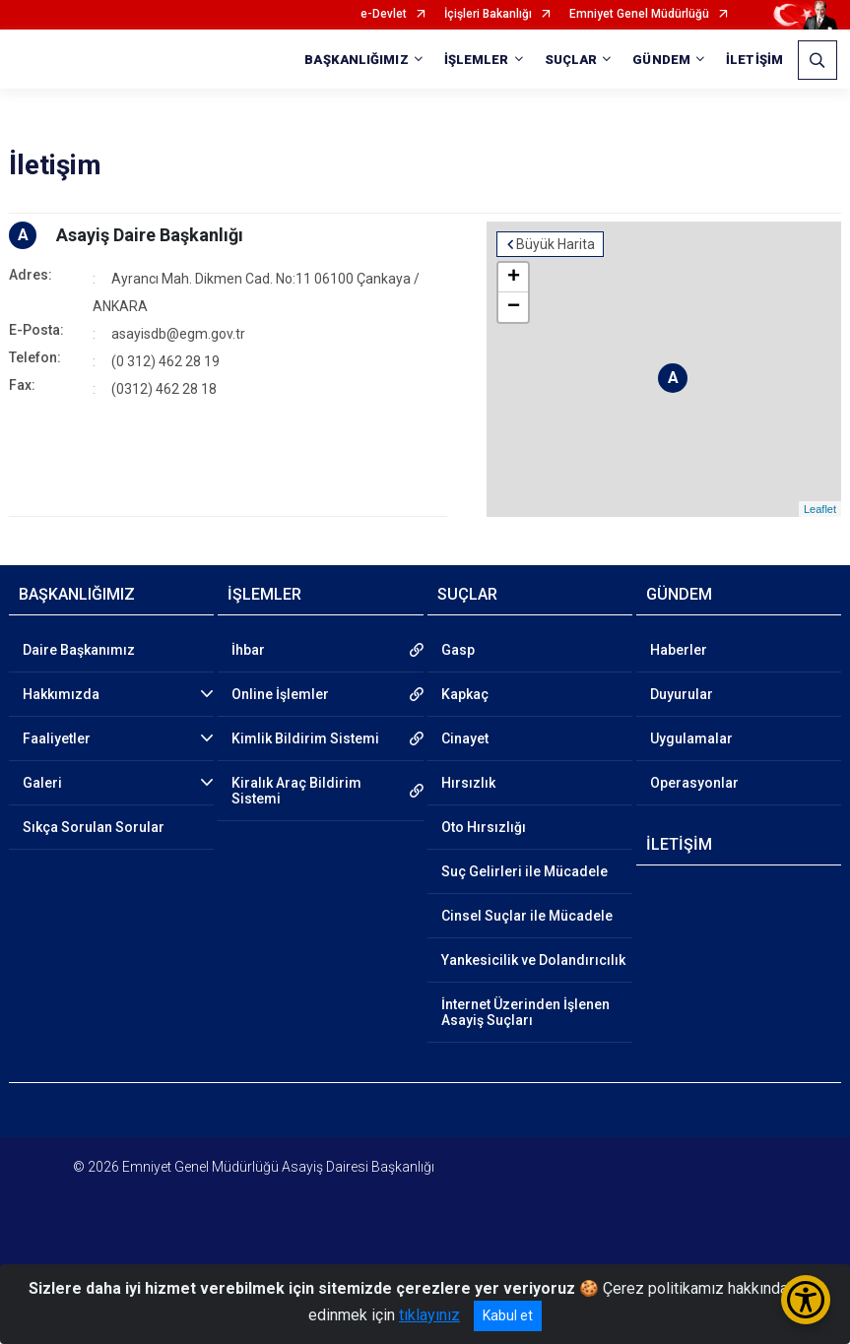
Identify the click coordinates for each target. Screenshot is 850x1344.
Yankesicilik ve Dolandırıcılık (533, 960)
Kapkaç (465, 694)
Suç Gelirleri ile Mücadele (524, 871)
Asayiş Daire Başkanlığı (149, 234)
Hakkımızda (61, 694)
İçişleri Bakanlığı (488, 14)
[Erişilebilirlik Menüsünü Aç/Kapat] (805, 1299)
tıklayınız (429, 1315)
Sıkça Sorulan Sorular (93, 827)
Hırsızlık (468, 783)
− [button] (513, 307)
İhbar (248, 650)
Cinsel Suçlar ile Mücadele (527, 916)
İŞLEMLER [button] (476, 59)
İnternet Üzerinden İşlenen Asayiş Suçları (525, 1012)
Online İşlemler (280, 694)
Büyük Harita (555, 244)
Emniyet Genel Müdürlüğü (639, 14)
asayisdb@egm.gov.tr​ (178, 334)
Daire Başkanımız (79, 650)
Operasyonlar (694, 783)
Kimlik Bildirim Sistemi (305, 738)
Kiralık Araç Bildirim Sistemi (296, 790)
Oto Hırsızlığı (483, 827)
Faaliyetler (57, 738)
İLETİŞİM (754, 59)
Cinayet (465, 738)
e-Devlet (383, 14)
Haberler (678, 650)
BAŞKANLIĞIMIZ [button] (356, 59)
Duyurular (681, 694)
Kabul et (508, 1315)
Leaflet (820, 509)
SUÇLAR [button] (571, 59)
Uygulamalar (691, 738)
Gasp (458, 650)
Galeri (42, 783)
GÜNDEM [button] (661, 59)
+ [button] (513, 277)
